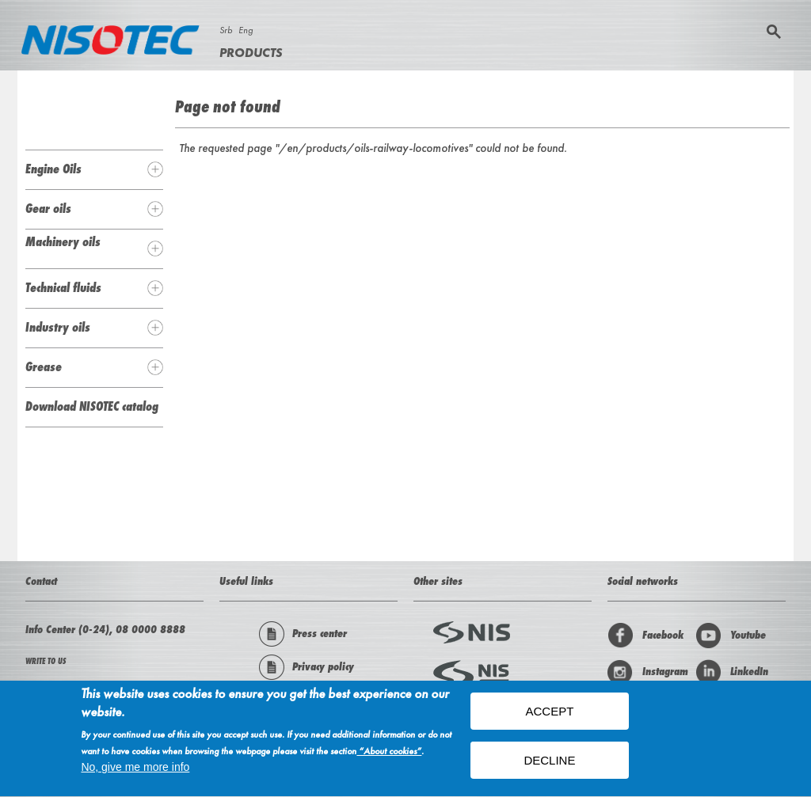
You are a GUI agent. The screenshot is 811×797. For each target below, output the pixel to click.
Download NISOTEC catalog (91, 406)
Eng (245, 30)
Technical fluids (63, 287)
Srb (225, 30)
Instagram (647, 672)
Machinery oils (63, 241)
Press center (303, 634)
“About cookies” (388, 753)
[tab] (94, 169)
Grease (43, 366)
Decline (549, 762)
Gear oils (48, 208)
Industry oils (57, 327)
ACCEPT (550, 712)
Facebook (645, 635)
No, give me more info (135, 768)
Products (250, 52)
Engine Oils (53, 168)
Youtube (730, 635)
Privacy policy (306, 667)
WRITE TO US (45, 661)
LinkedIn (731, 672)
